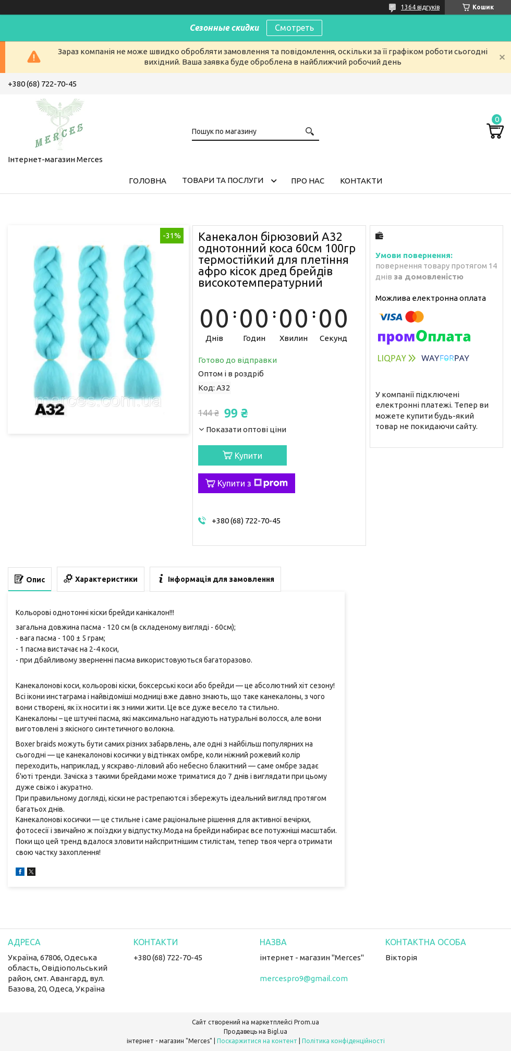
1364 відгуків (420, 7)
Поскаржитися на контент (257, 1040)
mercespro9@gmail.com (304, 978)
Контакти (361, 180)
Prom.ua (306, 1022)
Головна (147, 180)
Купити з (252, 483)
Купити (248, 455)
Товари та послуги (222, 180)
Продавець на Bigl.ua (255, 1031)
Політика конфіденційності (343, 1040)
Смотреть (294, 27)
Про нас (307, 180)
